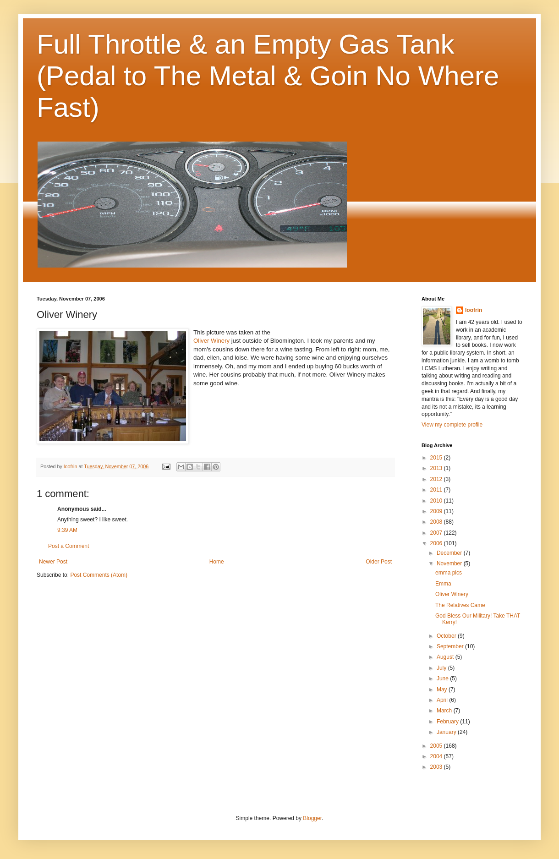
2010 (437, 501)
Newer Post (53, 561)
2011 (437, 490)
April (443, 700)
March (445, 710)
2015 (437, 457)
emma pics (448, 572)
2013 (437, 468)
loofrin (473, 310)
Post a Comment (68, 546)
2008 (437, 522)
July (442, 668)
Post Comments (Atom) (98, 575)
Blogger (312, 818)
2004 (437, 756)
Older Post (379, 561)
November (450, 563)
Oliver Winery (211, 340)
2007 (437, 533)
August (446, 657)
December (450, 553)
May (443, 689)
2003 (437, 767)
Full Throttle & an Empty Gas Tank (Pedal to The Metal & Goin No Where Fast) (268, 76)
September (451, 646)
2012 (437, 479)
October (447, 636)
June (443, 678)
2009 (437, 511)
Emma (443, 583)
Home (216, 561)
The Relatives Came (460, 605)
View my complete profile (452, 424)
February (448, 721)
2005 (437, 746)
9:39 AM (67, 530)
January (447, 732)
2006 (437, 543)
